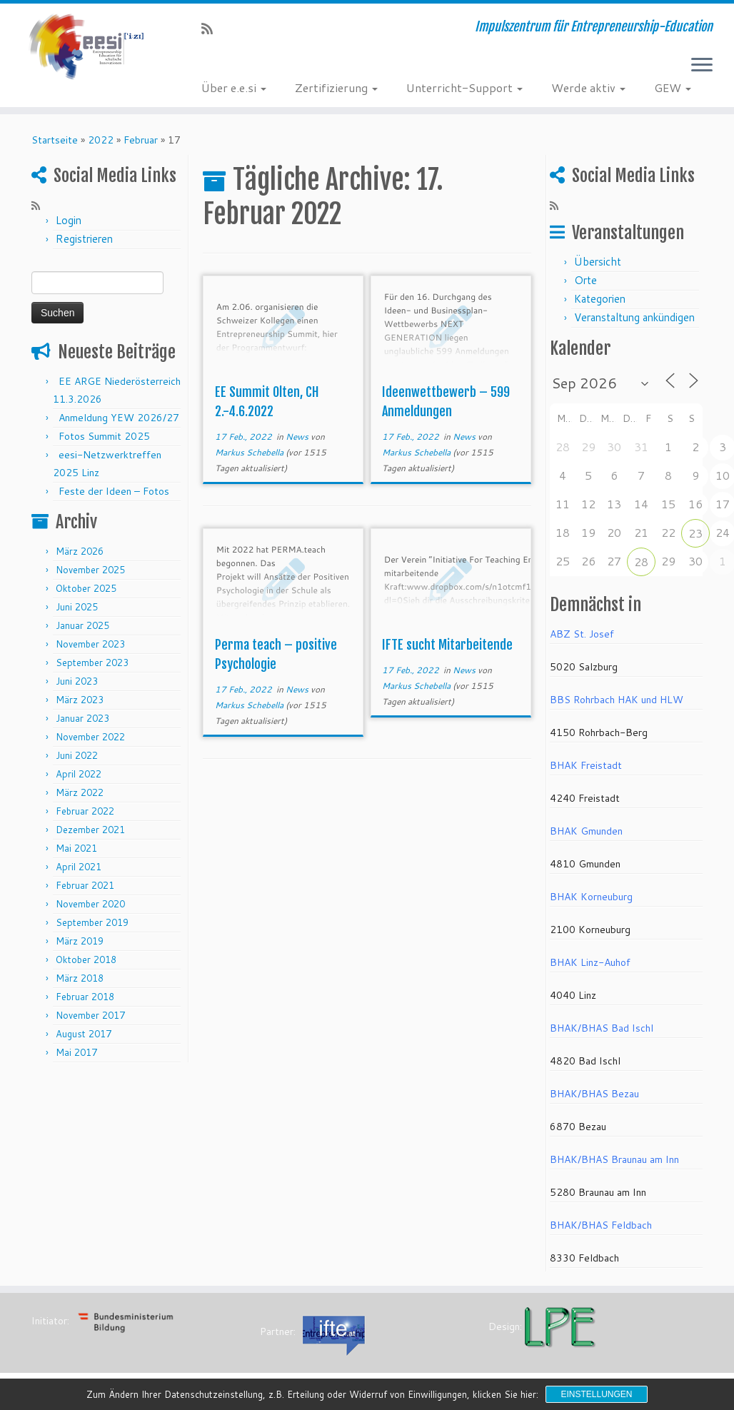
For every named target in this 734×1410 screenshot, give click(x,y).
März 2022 (80, 792)
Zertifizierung (336, 87)
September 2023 (92, 662)
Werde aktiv (588, 87)
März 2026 (80, 551)
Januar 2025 (82, 625)
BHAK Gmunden (586, 831)
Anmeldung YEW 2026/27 (119, 418)
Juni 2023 (77, 681)
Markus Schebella (249, 452)
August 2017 (83, 1033)
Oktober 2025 (86, 588)
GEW (672, 87)
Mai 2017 (76, 1052)
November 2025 (90, 569)
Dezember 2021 (90, 829)
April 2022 (78, 773)
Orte (585, 280)
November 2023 (90, 644)
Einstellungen (596, 1394)
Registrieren (84, 238)
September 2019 (92, 922)
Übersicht (597, 261)
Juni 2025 (77, 606)
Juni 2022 (77, 755)
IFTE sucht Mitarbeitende (447, 645)
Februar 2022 (85, 811)
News (298, 436)
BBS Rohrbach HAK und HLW (616, 700)
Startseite (54, 140)
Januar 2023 (82, 718)
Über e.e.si (233, 87)
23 (695, 533)
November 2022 (90, 736)
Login (68, 220)
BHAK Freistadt (586, 765)
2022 (101, 140)
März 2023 (80, 699)
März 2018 (80, 978)
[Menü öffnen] (702, 65)
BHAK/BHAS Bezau (594, 1094)
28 (641, 561)
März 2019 (80, 941)
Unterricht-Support (464, 87)
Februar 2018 (85, 996)
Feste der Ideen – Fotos (114, 491)
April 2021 (78, 866)
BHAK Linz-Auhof (590, 962)
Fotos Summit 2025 (104, 436)
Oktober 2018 (86, 959)
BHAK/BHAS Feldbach (601, 1225)
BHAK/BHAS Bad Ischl (601, 1028)
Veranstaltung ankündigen (634, 317)
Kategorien (599, 298)
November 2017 (90, 1015)
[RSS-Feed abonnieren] (211, 28)
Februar (141, 140)
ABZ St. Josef (582, 634)
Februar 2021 (85, 885)
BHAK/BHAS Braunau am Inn (614, 1159)
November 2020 (90, 903)
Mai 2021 (76, 848)
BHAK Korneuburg (591, 897)
